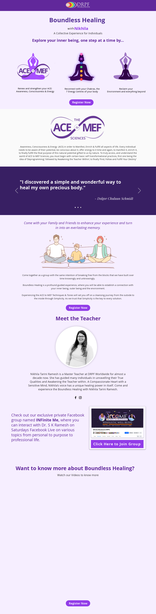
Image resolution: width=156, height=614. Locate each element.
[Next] (139, 191)
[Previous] (16, 191)
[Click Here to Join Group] (117, 444)
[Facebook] (75, 397)
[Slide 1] (75, 207)
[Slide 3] (80, 207)
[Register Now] (81, 102)
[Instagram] (80, 397)
